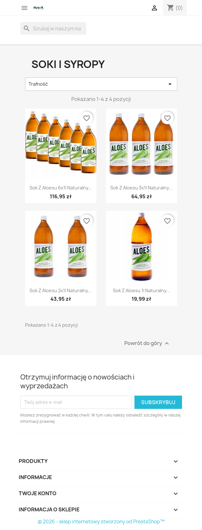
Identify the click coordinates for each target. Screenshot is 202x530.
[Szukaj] (53, 28)
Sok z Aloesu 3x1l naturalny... (141, 188)
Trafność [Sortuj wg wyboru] (101, 84)
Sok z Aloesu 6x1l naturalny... (60, 188)
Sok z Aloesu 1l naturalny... (141, 290)
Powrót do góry (147, 343)
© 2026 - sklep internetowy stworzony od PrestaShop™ (101, 521)
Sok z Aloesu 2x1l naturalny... (60, 290)
